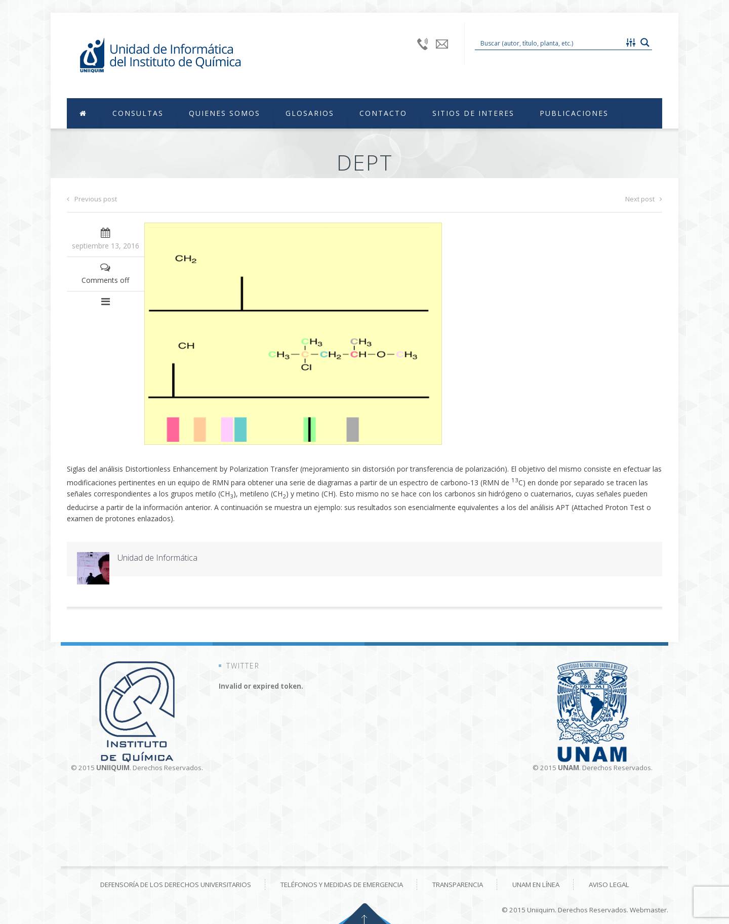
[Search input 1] (549, 42)
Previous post (92, 198)
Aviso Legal (609, 884)
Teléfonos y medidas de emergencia (341, 884)
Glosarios (310, 113)
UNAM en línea (535, 884)
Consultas (138, 113)
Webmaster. (649, 909)
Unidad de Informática (157, 557)
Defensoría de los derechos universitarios (175, 884)
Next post (643, 198)
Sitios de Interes (473, 113)
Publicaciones (574, 113)
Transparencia (457, 884)
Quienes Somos (224, 113)
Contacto (383, 113)
